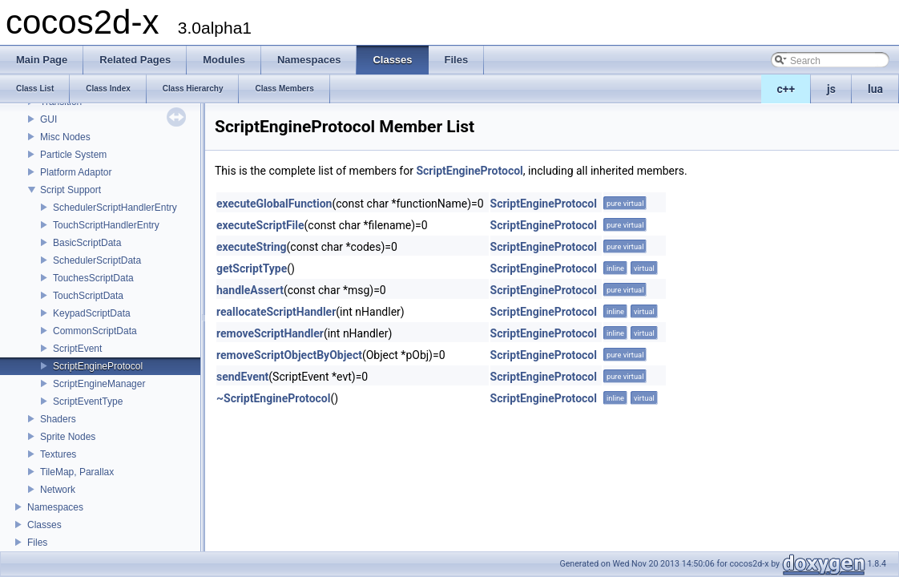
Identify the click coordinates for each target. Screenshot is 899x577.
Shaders (58, 419)
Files (37, 542)
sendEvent (242, 376)
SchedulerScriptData (97, 260)
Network (57, 489)
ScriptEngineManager (99, 383)
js (831, 89)
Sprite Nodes (67, 436)
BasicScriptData (87, 242)
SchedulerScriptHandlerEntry (115, 207)
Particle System (73, 154)
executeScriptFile (260, 225)
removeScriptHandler (270, 333)
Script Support (70, 190)
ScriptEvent (77, 348)
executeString (251, 246)
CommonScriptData (95, 331)
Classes (44, 525)
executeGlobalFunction (274, 203)
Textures (58, 454)
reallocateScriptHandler (276, 311)
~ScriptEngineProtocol (273, 398)
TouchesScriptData (93, 278)
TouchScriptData (88, 295)
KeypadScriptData (92, 313)
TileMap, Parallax (77, 472)
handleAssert (250, 290)
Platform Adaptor (75, 172)
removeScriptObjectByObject (289, 355)
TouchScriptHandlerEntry (106, 225)
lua (875, 89)
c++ (786, 89)
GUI (48, 119)
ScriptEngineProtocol (98, 366)
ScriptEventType (88, 401)
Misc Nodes (65, 137)
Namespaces (55, 507)
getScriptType (251, 268)
